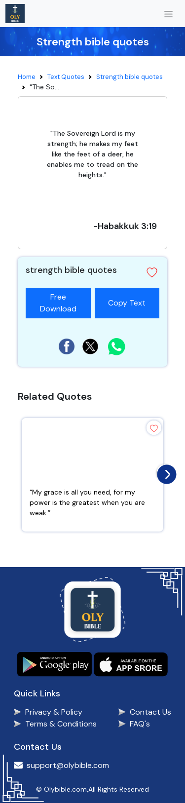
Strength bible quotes (129, 77)
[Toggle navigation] (168, 13)
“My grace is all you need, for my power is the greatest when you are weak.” (87, 502)
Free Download (58, 303)
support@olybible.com (68, 765)
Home (27, 77)
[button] (152, 272)
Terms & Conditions (61, 724)
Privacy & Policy (53, 712)
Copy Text (130, 298)
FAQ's (140, 724)
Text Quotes (65, 77)
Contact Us (150, 712)
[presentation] (164, 471)
